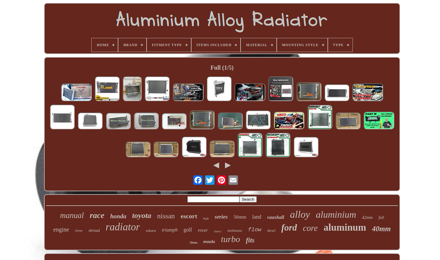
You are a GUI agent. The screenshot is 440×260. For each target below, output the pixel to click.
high (206, 218)
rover (203, 230)
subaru (151, 230)
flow (254, 230)
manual (72, 215)
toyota (141, 215)
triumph (170, 230)
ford (289, 227)
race (97, 215)
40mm (381, 229)
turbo (230, 239)
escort (189, 216)
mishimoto (234, 231)
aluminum (345, 227)
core (310, 228)
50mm (193, 242)
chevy (217, 231)
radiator (123, 227)
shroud (94, 230)
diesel (271, 231)
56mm (240, 217)
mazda (209, 241)
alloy (300, 214)
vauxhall (275, 217)
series (221, 217)
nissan (166, 216)
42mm (367, 217)
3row (79, 230)
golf (188, 230)
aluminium (336, 214)
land (256, 217)
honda (118, 216)
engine (61, 229)
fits (250, 240)
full (381, 217)
